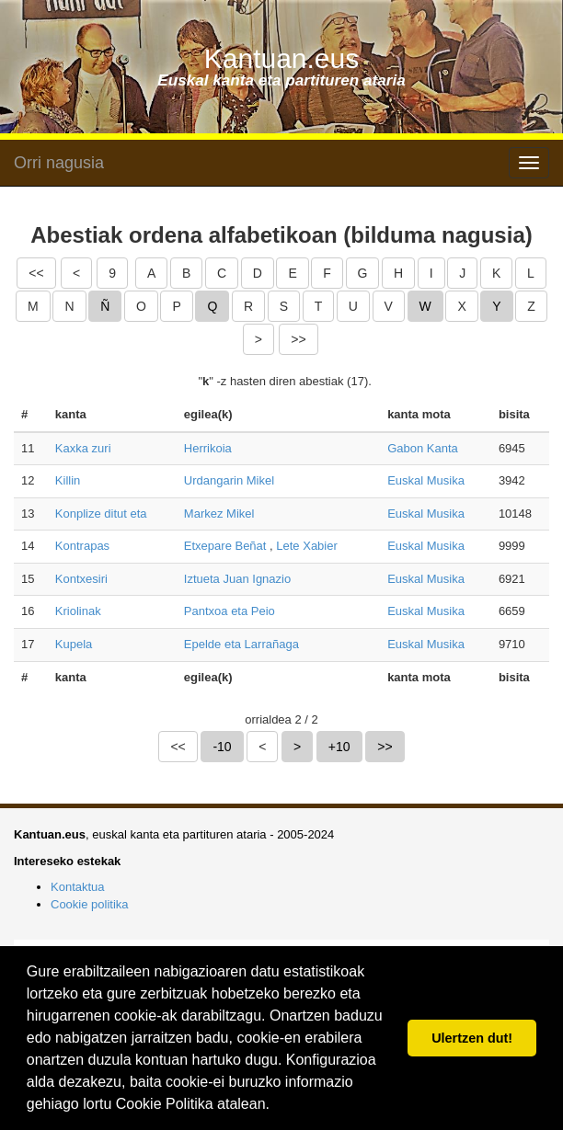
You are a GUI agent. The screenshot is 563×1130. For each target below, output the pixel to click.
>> (298, 339)
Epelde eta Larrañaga (241, 644)
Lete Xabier (307, 546)
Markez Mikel (219, 513)
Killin (67, 480)
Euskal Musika (426, 480)
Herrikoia (208, 448)
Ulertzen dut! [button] (471, 1038)
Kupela (73, 644)
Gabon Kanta (422, 448)
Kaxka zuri (83, 448)
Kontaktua (78, 887)
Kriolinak (78, 611)
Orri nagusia (59, 163)
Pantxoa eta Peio (229, 611)
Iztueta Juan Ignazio (237, 579)
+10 (339, 746)
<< (36, 273)
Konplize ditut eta (101, 513)
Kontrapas (82, 546)
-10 (222, 746)
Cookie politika (90, 904)
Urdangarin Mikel (229, 480)
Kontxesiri (81, 579)
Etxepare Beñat (225, 546)
